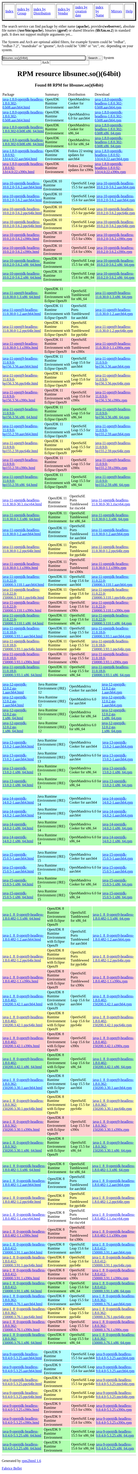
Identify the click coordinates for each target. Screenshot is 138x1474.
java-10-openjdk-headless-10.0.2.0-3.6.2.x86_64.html (21, 262)
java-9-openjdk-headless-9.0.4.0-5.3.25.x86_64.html (21, 1433)
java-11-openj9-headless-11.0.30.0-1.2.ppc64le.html (21, 329)
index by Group (23, 11)
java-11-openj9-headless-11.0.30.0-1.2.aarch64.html (21, 312)
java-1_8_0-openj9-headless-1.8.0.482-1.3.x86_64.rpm (113, 916)
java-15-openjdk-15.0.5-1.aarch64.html (18, 856)
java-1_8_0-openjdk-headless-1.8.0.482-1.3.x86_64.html (24, 1168)
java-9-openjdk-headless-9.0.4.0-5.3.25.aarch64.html (22, 1356)
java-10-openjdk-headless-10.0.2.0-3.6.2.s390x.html (21, 237)
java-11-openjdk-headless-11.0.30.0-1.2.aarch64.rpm (110, 532)
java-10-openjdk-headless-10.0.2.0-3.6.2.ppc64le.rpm (115, 211)
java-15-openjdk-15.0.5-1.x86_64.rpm (117, 882)
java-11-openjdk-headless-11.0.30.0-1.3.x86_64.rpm (110, 517)
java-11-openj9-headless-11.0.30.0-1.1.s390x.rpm (113, 345)
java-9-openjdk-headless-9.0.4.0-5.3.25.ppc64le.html (22, 1382)
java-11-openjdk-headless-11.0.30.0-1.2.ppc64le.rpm (110, 549)
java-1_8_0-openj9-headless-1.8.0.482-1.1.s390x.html (23, 979)
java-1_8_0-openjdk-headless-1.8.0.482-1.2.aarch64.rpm (113, 1183)
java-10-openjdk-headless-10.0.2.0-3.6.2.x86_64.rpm (115, 262)
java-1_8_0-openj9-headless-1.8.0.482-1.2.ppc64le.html (23, 958)
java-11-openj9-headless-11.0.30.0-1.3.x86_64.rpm (113, 295)
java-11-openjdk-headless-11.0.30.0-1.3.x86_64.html (21, 517)
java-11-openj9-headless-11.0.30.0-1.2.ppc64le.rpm (114, 329)
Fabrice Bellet (12, 1468)
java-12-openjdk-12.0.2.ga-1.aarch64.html (14, 688)
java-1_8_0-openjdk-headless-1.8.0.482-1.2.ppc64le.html (24, 1200)
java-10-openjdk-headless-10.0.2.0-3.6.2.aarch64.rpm (115, 185)
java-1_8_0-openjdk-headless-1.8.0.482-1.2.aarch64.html (24, 1183)
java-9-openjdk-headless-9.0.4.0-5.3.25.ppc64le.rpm (115, 1382)
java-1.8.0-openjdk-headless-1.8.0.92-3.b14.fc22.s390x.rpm (110, 168)
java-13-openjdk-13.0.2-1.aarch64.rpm (117, 744)
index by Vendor (64, 11)
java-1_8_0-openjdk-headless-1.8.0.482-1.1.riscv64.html (24, 1216)
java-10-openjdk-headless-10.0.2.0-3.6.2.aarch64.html (22, 185)
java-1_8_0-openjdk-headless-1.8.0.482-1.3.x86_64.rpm (113, 1168)
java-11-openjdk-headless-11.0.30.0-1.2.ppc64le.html (21, 549)
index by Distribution (41, 11)
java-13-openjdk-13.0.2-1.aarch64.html (18, 744)
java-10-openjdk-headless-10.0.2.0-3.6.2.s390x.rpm (115, 237)
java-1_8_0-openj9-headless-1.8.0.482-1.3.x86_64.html (23, 916)
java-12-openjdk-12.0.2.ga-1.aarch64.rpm (114, 688)
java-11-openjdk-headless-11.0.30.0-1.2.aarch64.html (21, 532)
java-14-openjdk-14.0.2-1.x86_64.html (17, 826)
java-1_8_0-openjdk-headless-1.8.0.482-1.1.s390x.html (24, 1233)
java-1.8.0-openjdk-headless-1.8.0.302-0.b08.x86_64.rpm (109, 129)
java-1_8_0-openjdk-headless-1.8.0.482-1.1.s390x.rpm (113, 1233)
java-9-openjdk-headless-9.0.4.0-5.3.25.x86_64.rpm (115, 1433)
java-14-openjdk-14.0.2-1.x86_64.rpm (117, 826)
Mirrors (116, 11)
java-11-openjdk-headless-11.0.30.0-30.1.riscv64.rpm (111, 502)
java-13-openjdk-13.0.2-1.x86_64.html (17, 770)
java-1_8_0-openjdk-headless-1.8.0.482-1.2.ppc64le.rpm (113, 1200)
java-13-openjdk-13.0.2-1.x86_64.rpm (117, 770)
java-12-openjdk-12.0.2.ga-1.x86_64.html (14, 714)
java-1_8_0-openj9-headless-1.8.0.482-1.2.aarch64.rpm (113, 937)
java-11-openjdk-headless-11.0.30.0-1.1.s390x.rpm (110, 566)
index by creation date (81, 11)
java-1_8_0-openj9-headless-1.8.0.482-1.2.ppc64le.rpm (113, 958)
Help (129, 11)
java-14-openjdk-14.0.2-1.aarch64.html (18, 800)
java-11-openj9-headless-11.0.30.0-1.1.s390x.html (20, 345)
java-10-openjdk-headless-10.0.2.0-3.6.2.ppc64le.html (22, 211)
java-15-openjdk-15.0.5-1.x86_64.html (17, 882)
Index (9, 11)
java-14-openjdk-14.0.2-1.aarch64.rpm (117, 800)
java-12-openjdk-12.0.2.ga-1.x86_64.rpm (114, 714)
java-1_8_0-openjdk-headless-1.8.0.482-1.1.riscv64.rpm (113, 1216)
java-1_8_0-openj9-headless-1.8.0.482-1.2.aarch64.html (23, 937)
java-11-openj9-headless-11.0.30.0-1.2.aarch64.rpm (114, 312)
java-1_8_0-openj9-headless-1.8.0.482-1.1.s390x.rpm (113, 979)
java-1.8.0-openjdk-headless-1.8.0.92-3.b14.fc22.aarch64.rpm (112, 155)
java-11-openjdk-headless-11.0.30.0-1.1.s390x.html (21, 566)
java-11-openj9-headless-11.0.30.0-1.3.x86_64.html (21, 295)
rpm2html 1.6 (31, 1461)
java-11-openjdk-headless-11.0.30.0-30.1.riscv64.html (22, 502)
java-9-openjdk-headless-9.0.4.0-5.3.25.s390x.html (20, 1407)
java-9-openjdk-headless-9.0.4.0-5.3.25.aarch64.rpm (115, 1356)
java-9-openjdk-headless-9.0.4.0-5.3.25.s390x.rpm (114, 1407)
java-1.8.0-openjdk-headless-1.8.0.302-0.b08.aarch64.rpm (109, 103)
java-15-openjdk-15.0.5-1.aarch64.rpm (117, 856)
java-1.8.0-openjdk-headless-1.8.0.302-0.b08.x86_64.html (23, 129)
